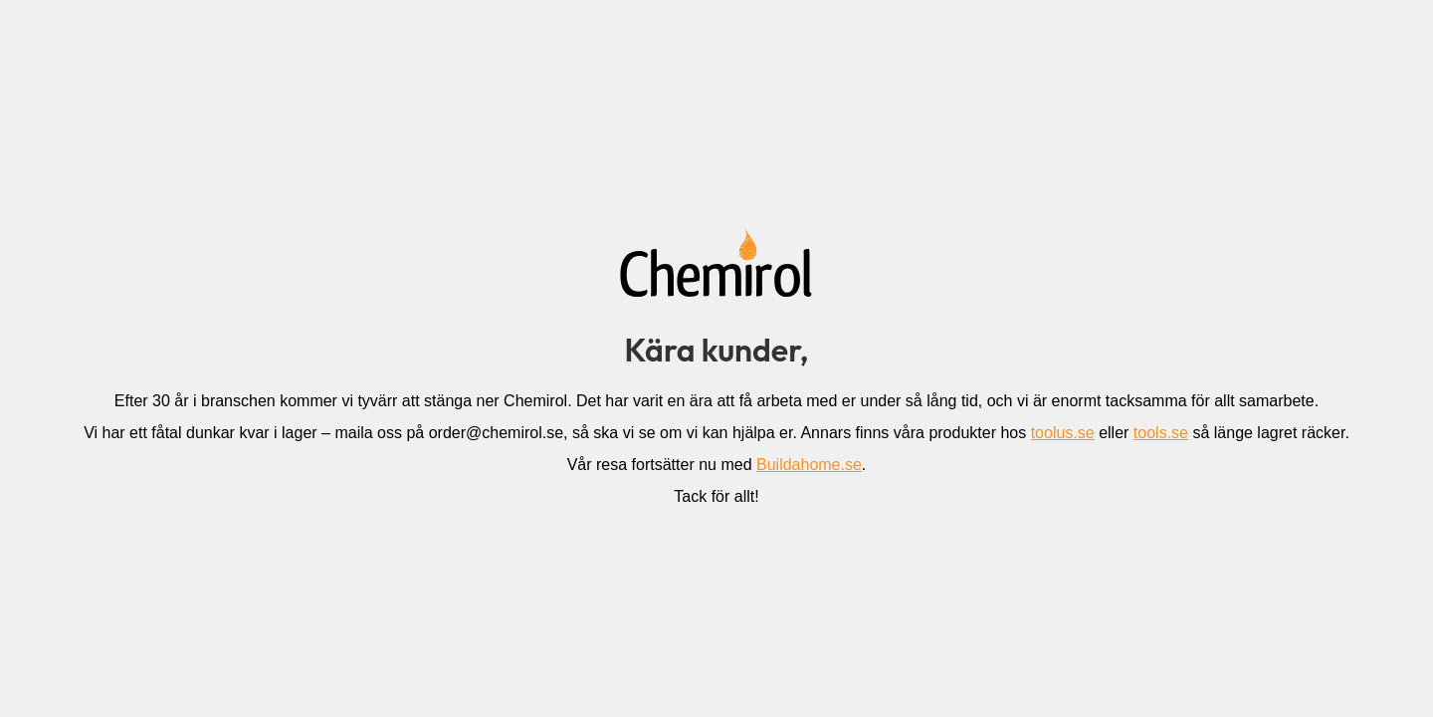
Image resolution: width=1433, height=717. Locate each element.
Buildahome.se (809, 464)
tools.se (1160, 432)
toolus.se (1063, 432)
